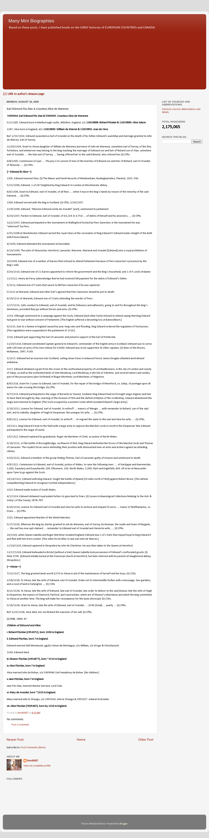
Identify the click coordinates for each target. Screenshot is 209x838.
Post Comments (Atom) (33, 747)
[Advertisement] (104, 58)
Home (81, 740)
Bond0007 (32, 761)
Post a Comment (20, 725)
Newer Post (15, 740)
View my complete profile (37, 766)
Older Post (145, 740)
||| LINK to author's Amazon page (23, 94)
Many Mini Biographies (31, 20)
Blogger (123, 824)
